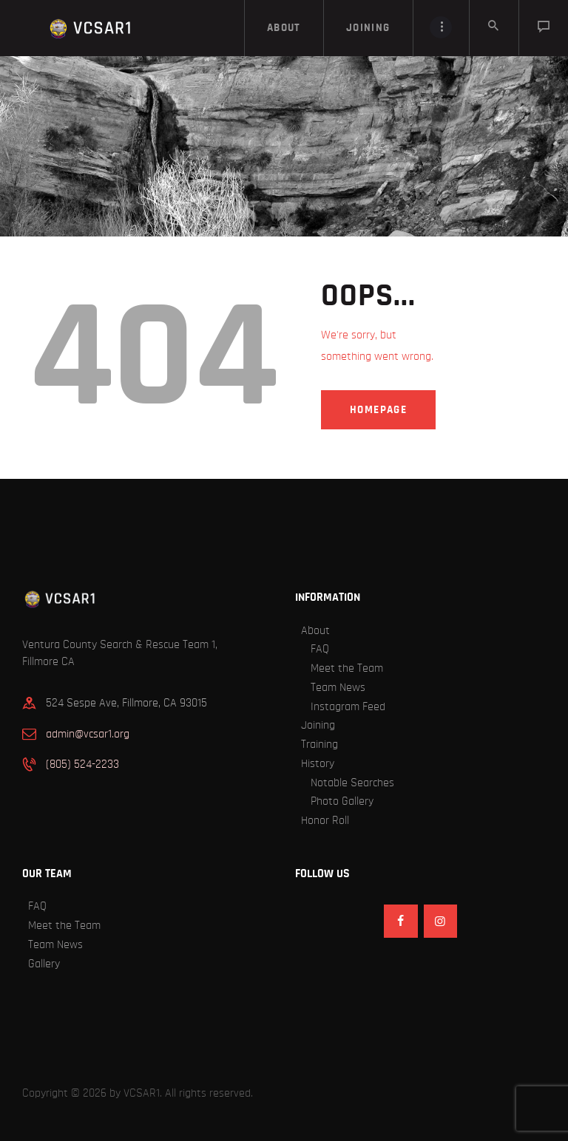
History (317, 763)
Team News (338, 687)
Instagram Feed (348, 706)
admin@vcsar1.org (87, 734)
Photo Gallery (342, 801)
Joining (318, 725)
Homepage (378, 409)
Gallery (44, 964)
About (315, 630)
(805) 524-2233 (82, 764)
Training (319, 744)
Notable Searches (352, 783)
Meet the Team (347, 668)
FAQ (320, 649)
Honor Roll (325, 820)
